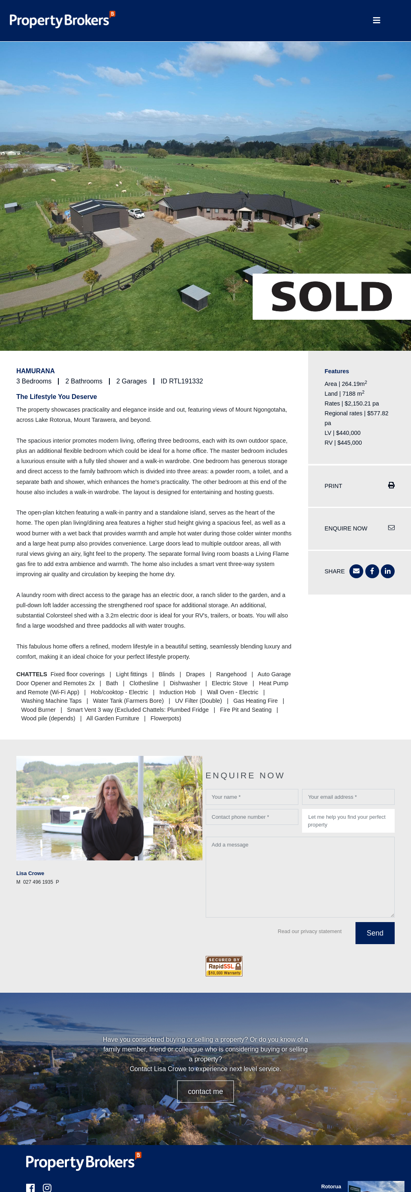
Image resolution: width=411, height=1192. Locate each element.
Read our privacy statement (310, 931)
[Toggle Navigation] (376, 20)
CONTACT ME (205, 1091)
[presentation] (268, 938)
